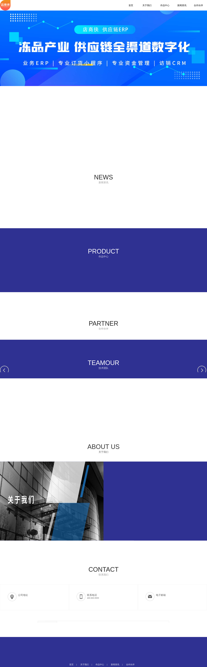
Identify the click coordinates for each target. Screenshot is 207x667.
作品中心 (164, 5)
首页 (131, 5)
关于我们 (147, 5)
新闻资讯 (181, 5)
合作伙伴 (198, 5)
